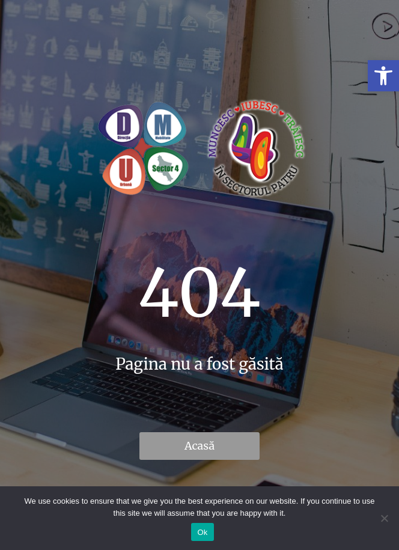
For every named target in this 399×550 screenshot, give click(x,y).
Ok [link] (202, 532)
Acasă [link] (199, 446)
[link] (383, 75)
